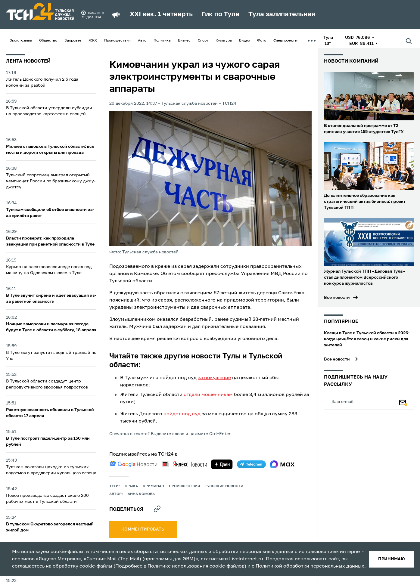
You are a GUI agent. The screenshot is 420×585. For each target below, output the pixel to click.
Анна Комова (141, 494)
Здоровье (72, 40)
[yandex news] (184, 464)
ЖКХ (93, 40)
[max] (282, 464)
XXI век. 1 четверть (161, 14)
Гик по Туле (220, 14)
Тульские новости (224, 486)
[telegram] (251, 464)
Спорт (203, 40)
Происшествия (117, 40)
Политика (162, 40)
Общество (48, 40)
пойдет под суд (182, 414)
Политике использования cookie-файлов (196, 566)
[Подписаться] (403, 401)
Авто (142, 40)
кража (131, 486)
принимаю (391, 559)
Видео (244, 40)
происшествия (184, 486)
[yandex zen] (222, 464)
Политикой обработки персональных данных (310, 566)
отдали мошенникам (208, 394)
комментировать (143, 529)
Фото (261, 40)
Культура (224, 40)
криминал (153, 486)
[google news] (133, 464)
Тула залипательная (281, 14)
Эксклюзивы (21, 40)
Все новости (337, 298)
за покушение (214, 378)
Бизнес (184, 40)
